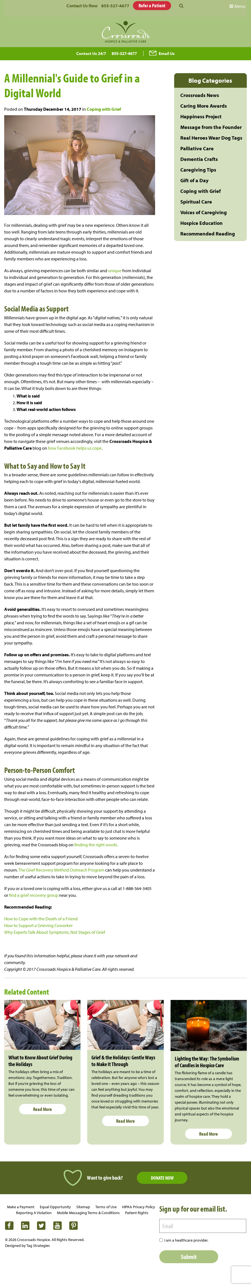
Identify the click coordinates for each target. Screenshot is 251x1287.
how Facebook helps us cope (75, 448)
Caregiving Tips (198, 170)
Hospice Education (201, 223)
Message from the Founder (211, 127)
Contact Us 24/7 (91, 53)
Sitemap (83, 1206)
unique (114, 270)
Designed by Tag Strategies (27, 1245)
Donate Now (162, 1178)
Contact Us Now (82, 5)
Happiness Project (201, 116)
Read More (42, 1109)
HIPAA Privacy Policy (138, 1206)
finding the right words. (96, 844)
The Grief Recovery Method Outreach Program (61, 870)
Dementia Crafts (199, 159)
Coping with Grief (104, 109)
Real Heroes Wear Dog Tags (211, 138)
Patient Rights (136, 1212)
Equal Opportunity (55, 1206)
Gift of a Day (194, 180)
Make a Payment (20, 1206)
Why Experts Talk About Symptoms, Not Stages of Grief (54, 932)
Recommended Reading (207, 233)
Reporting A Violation (34, 1212)
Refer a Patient (152, 5)
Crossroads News (199, 95)
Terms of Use (106, 1206)
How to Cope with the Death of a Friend (41, 918)
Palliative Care (197, 148)
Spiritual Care (196, 201)
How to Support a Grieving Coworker (38, 925)
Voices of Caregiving (203, 212)
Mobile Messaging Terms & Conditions (88, 1212)
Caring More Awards (203, 106)
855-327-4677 (115, 5)
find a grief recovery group (33, 895)
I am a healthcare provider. (186, 1240)
